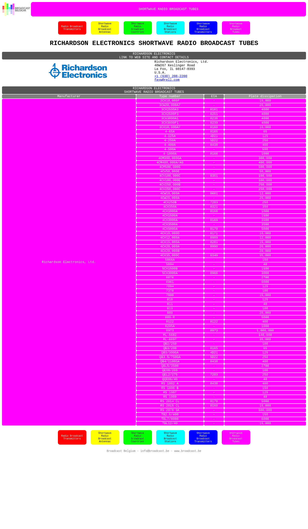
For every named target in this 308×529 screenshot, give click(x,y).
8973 (170, 387)
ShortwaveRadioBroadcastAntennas (104, 30)
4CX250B (170, 235)
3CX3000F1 (170, 141)
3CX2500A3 (170, 126)
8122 (170, 376)
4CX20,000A (170, 287)
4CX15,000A (170, 282)
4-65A (170, 152)
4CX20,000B (170, 293)
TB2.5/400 (170, 486)
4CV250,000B (170, 214)
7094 (170, 335)
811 (170, 355)
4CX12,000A (170, 277)
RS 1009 (170, 465)
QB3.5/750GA (170, 418)
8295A (170, 382)
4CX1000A (170, 246)
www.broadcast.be (187, 525)
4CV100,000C (170, 204)
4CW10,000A (170, 225)
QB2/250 (170, 402)
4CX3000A (170, 256)
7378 (170, 340)
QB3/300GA (170, 413)
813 (170, 361)
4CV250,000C (170, 220)
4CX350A (170, 240)
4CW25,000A (170, 230)
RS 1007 (170, 460)
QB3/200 (170, 408)
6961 (170, 329)
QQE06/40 (170, 444)
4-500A (170, 173)
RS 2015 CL (170, 476)
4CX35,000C (170, 298)
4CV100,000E (170, 209)
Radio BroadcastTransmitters (72, 30)
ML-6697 (170, 397)
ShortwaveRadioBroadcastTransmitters (203, 30)
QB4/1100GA (170, 423)
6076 (170, 324)
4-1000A (170, 178)
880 (170, 366)
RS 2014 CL (170, 470)
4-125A (170, 157)
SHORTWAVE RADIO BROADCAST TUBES (168, 9)
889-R (170, 371)
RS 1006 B (170, 455)
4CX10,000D (170, 272)
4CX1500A (170, 251)
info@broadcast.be (155, 525)
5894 (170, 308)
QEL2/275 (170, 439)
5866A (170, 303)
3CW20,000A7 (170, 120)
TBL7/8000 (170, 491)
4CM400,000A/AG (169, 188)
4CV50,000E (170, 199)
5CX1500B (170, 314)
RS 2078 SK (170, 481)
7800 (170, 345)
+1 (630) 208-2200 (170, 86)
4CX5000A (170, 267)
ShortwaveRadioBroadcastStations (170, 30)
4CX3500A (170, 261)
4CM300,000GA (170, 183)
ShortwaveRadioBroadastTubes (235, 30)
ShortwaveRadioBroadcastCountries (137, 30)
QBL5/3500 (170, 429)
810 (170, 350)
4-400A (170, 167)
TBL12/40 (170, 496)
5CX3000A (170, 319)
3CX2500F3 (170, 131)
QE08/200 (170, 434)
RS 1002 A (170, 449)
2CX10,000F (170, 115)
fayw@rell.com (167, 90)
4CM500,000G (170, 193)
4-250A (170, 162)
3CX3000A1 (170, 136)
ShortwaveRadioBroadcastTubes (235, 511)
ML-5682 (170, 392)
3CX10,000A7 (170, 146)
